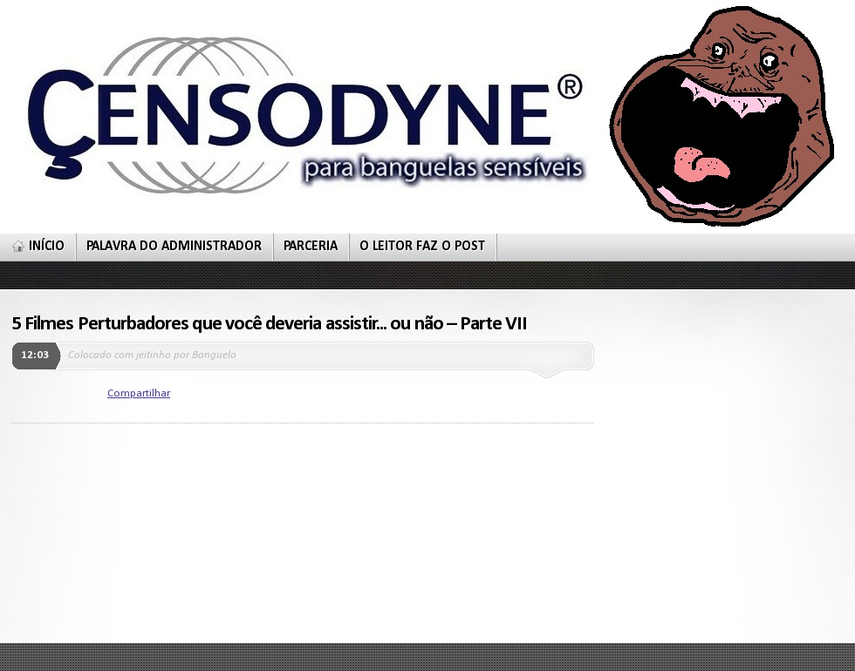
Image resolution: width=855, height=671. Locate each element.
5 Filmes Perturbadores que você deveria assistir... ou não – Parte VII (269, 324)
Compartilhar (138, 393)
